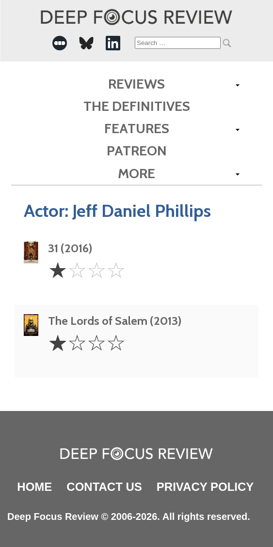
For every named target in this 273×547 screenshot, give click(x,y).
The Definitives (136, 106)
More (136, 173)
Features (136, 128)
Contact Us (104, 486)
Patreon (137, 150)
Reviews (136, 84)
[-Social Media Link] (59, 43)
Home (34, 486)
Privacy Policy (205, 486)
